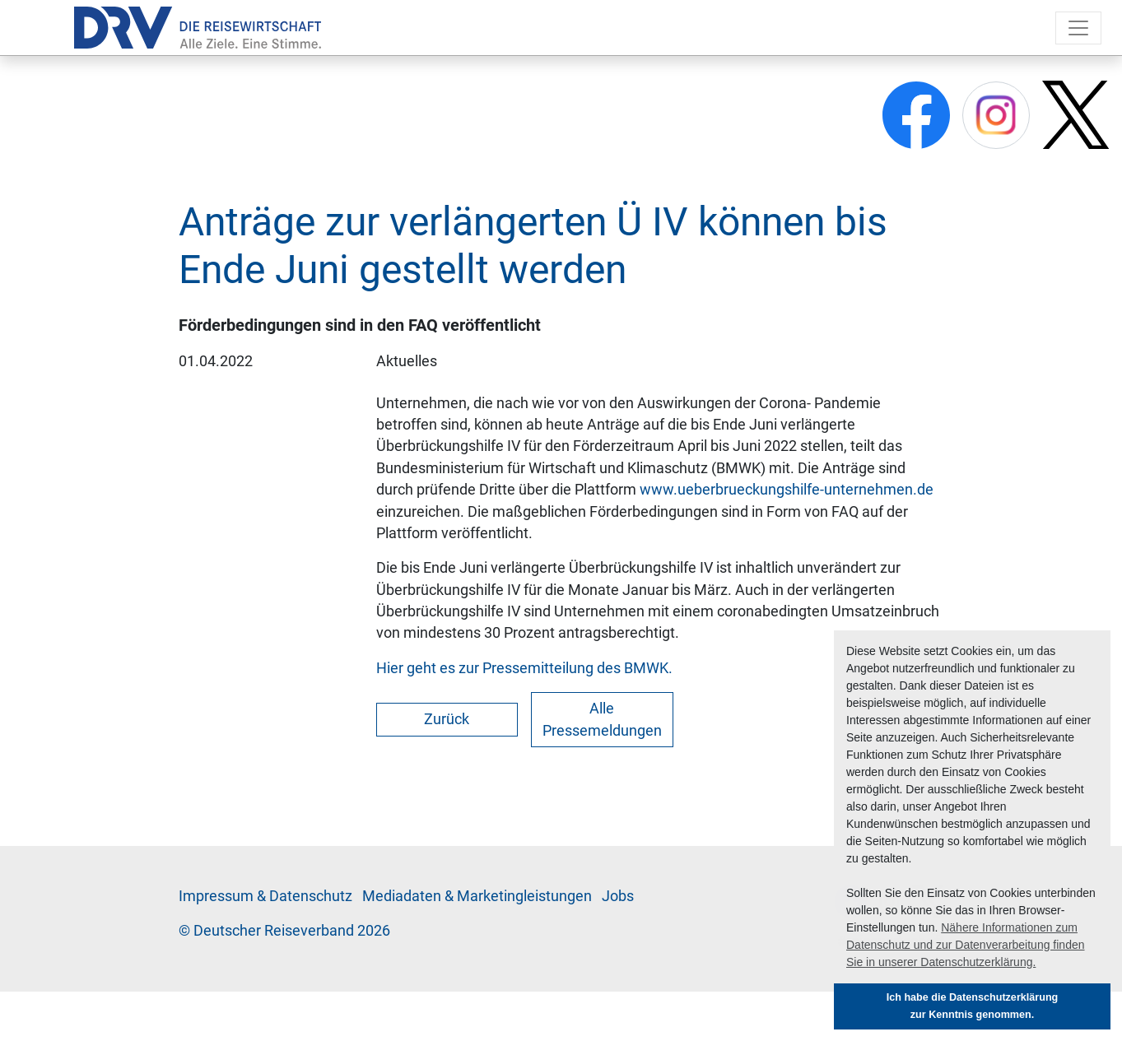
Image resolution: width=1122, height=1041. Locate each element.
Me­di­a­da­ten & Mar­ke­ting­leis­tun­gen (477, 896)
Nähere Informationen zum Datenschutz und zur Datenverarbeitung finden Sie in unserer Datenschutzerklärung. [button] (965, 945)
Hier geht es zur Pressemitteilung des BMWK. (524, 668)
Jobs (618, 896)
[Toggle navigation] (1078, 28)
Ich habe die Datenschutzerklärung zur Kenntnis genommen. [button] (973, 1006)
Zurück (446, 719)
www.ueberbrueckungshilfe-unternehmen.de (786, 489)
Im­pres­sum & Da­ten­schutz (265, 896)
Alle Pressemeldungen (602, 719)
